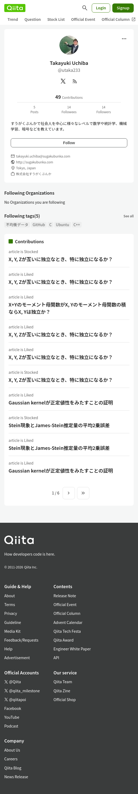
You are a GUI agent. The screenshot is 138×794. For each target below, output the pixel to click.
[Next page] (69, 493)
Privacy (10, 613)
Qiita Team (62, 681)
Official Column (66, 613)
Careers (10, 758)
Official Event (83, 19)
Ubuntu (62, 224)
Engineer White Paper (72, 648)
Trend (12, 19)
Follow (69, 143)
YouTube (11, 717)
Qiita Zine (61, 690)
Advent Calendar (67, 622)
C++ (77, 224)
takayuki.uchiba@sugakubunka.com (43, 156)
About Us (12, 750)
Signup (123, 7)
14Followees (69, 109)
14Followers (103, 109)
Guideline (12, 622)
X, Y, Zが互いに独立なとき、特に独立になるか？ (61, 259)
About (9, 595)
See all (129, 216)
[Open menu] (124, 38)
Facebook (12, 708)
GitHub (39, 224)
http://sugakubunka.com (34, 162)
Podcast (11, 726)
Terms (9, 604)
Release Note (64, 595)
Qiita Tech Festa (67, 631)
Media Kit (12, 631)
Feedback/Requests (21, 640)
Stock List (56, 19)
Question (32, 19)
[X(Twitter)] (63, 81)
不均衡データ (17, 224)
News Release (16, 776)
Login (101, 7)
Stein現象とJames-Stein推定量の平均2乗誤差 (59, 425)
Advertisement (17, 657)
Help (8, 648)
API (56, 657)
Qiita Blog (12, 768)
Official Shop (64, 699)
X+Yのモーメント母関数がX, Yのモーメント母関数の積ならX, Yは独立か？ (67, 308)
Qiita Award (63, 640)
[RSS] (75, 81)
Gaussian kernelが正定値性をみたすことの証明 (61, 402)
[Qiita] (14, 8)
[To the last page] (83, 493)
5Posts (34, 109)
